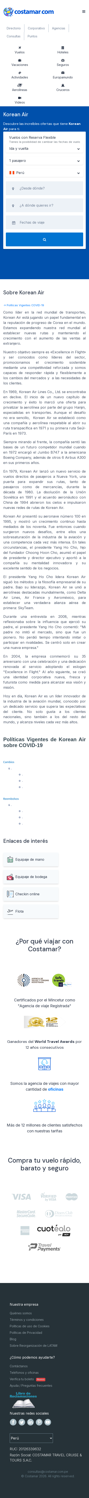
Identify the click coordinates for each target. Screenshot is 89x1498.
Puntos (32, 36)
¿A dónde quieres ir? (36, 205)
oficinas (55, 1089)
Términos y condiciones (27, 1319)
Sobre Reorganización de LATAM (33, 1345)
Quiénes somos (21, 1313)
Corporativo (36, 28)
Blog (13, 1339)
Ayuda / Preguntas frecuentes (31, 1385)
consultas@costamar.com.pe (48, 1471)
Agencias (58, 28)
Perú (16, 172)
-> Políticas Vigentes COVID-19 (23, 305)
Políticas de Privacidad (26, 1332)
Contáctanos (19, 1366)
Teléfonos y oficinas (24, 1372)
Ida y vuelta (18, 148)
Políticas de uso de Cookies (29, 1326)
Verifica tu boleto (27, 1379)
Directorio (14, 28)
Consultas (14, 36)
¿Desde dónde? (32, 188)
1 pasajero (17, 160)
